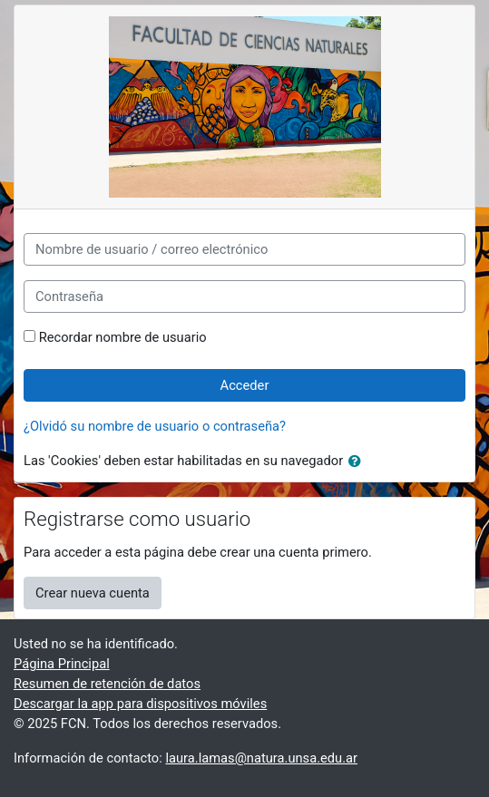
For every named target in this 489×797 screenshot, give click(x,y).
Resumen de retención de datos (107, 684)
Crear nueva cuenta (92, 593)
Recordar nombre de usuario (123, 337)
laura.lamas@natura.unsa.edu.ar (261, 758)
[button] (358, 461)
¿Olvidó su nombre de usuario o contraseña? (155, 426)
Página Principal (62, 664)
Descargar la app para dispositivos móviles (140, 703)
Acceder (244, 385)
